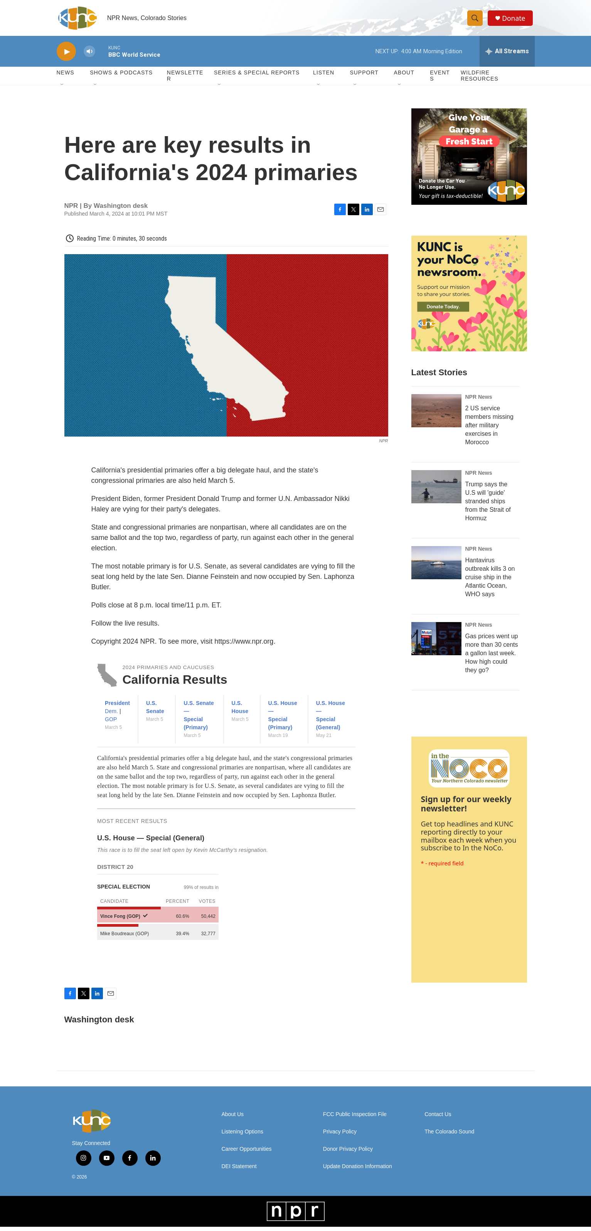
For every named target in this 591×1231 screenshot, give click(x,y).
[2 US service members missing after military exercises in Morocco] (436, 415)
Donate (515, 20)
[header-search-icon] (476, 20)
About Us (233, 1118)
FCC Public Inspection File (355, 1118)
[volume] (89, 56)
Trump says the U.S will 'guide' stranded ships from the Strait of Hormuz (488, 506)
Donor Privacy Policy (348, 1153)
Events (440, 80)
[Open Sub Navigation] (62, 89)
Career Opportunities (247, 1153)
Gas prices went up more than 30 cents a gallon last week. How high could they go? (491, 657)
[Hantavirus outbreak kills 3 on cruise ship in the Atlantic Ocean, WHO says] (436, 567)
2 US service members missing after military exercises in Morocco (489, 430)
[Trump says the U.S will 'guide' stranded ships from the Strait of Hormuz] (436, 491)
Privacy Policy (340, 1136)
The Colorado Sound (449, 1136)
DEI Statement (239, 1171)
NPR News (478, 401)
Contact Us (437, 1118)
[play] (66, 56)
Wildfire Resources (479, 80)
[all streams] (507, 55)
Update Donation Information (357, 1171)
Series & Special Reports (257, 77)
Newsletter (185, 80)
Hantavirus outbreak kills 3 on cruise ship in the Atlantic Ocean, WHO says (490, 582)
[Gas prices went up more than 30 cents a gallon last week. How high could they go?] (436, 643)
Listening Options (242, 1136)
